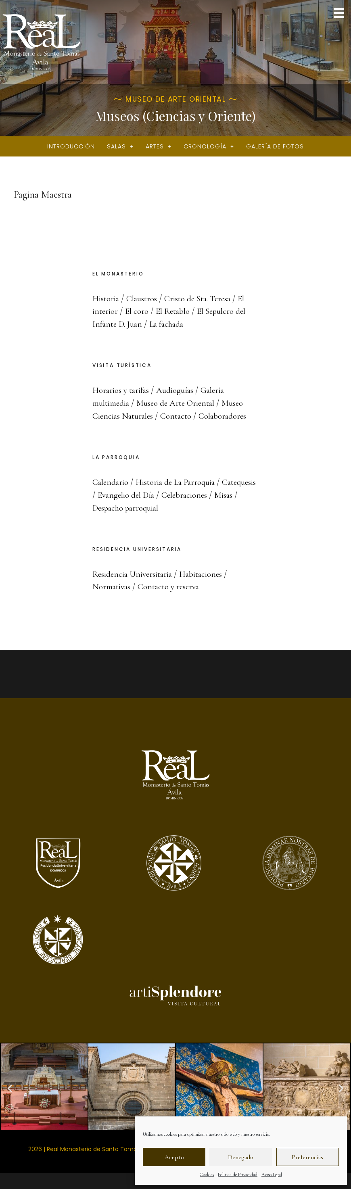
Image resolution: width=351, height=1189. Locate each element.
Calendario (111, 482)
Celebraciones (228, 495)
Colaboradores (228, 416)
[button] (339, 14)
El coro (137, 311)
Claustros (143, 298)
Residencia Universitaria (134, 574)
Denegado (240, 1157)
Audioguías (179, 390)
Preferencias (307, 1157)
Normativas (112, 586)
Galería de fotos (275, 146)
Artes (158, 146)
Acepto (174, 1157)
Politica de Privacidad (237, 1174)
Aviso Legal (271, 1174)
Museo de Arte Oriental (181, 403)
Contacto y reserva (172, 586)
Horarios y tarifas (122, 390)
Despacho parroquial (154, 508)
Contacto (180, 416)
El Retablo (175, 311)
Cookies (207, 1174)
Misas (102, 508)
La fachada (172, 324)
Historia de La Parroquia (180, 482)
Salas (120, 146)
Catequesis (110, 495)
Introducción (71, 146)
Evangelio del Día (166, 495)
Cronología (209, 146)
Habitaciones (206, 574)
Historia (106, 298)
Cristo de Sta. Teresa (201, 298)
